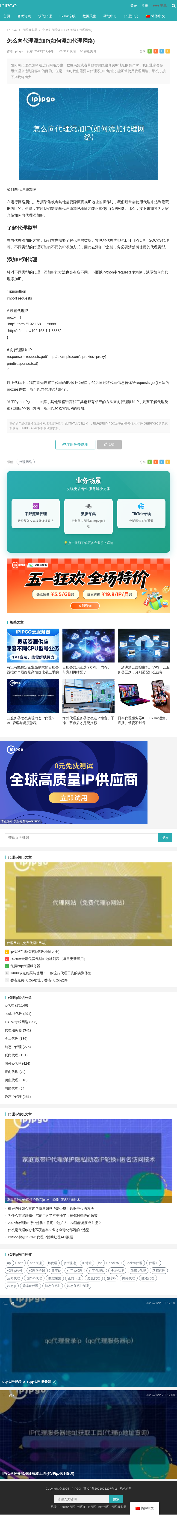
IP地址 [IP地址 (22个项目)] (87, 1263)
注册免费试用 (75, 444)
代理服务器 (29, 30)
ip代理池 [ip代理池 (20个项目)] (70, 1263)
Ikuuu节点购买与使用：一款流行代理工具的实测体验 (50, 973)
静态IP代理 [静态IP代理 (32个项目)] (30, 1286)
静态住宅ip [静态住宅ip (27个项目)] (52, 1286)
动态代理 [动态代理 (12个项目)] (158, 1271)
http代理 (103, 1507)
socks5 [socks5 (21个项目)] (114, 1263)
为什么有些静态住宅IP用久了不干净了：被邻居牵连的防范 (52, 1216)
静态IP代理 (13, 1097)
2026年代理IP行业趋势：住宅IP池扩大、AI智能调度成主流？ (54, 1223)
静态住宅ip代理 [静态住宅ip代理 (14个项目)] (78, 1286)
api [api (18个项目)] (9, 1263)
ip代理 (9, 1006)
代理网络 (25, 462)
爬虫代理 (11, 1080)
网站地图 (125, 1489)
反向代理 (11, 1056)
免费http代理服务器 (25, 966)
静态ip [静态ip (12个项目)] (11, 1286)
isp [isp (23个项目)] (100, 1263)
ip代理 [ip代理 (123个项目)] (52, 1263)
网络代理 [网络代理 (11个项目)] (128, 1278)
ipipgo (19, 51)
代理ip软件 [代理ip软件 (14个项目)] (15, 1271)
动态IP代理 (13, 1047)
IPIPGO (8, 5)
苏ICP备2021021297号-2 (100, 1489)
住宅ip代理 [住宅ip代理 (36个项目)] (75, 1271)
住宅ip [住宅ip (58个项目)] (56, 1271)
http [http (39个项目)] (20, 1263)
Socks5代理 (67, 1507)
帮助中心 (110, 16)
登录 (133, 6)
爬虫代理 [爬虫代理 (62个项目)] (93, 1278)
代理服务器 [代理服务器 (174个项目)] (37, 1271)
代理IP (81, 1507)
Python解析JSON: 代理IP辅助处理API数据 (40, 1237)
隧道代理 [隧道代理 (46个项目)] (148, 1278)
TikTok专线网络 (16, 1022)
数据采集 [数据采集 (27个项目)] (54, 1278)
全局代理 (11, 1039)
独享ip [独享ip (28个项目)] (111, 1278)
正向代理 (11, 1072)
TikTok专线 (67, 16)
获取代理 (45, 16)
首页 (6, 16)
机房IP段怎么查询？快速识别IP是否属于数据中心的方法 (51, 1209)
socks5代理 (13, 1014)
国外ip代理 (13, 1064)
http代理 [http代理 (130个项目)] (35, 1263)
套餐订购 (24, 16)
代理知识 (131, 16)
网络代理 (11, 1089)
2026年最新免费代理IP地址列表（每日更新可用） (48, 959)
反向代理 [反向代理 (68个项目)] (13, 1278)
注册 (145, 6)
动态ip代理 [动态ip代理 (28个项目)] (138, 1271)
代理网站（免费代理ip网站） (27, 943)
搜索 (165, 838)
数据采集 (89, 16)
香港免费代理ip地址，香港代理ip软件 (39, 981)
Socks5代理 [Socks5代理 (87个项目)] (133, 1263)
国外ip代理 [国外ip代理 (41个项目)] (34, 1278)
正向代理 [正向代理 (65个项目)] (74, 1278)
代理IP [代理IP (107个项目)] (153, 1263)
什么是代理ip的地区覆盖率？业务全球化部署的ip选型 (48, 1230)
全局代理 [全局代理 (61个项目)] (117, 1271)
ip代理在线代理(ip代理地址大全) (34, 952)
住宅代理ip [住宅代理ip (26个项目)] (96, 1271)
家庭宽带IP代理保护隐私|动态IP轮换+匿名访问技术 (43, 1200)
